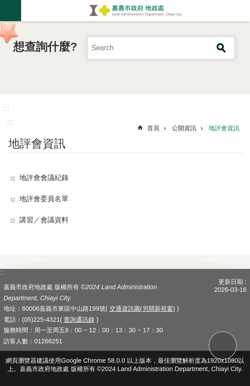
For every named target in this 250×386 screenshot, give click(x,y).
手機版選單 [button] (10, 10)
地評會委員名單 (44, 198)
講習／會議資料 (44, 220)
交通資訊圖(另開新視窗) (142, 308)
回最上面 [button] (223, 345)
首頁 (153, 128)
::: (6, 108)
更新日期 (230, 281)
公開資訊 (184, 128)
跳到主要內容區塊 (4, 4)
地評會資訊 (224, 128)
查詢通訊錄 (79, 319)
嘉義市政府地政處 (135, 10)
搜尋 (221, 48)
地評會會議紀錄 (44, 177)
